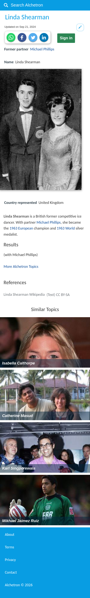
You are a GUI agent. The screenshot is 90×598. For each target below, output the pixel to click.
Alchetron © (19, 585)
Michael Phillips (42, 49)
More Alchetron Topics (21, 266)
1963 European (21, 228)
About (9, 534)
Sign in (66, 38)
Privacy (10, 559)
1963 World (66, 228)
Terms (9, 547)
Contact (11, 572)
